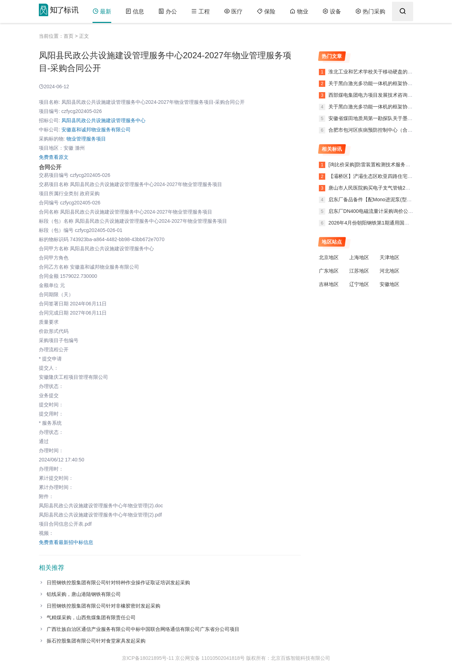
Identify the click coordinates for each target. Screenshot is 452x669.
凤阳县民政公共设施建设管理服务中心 (103, 120)
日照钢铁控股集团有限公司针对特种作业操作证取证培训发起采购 (118, 582)
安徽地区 (389, 284)
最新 (102, 11)
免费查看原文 (54, 157)
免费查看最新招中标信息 (66, 542)
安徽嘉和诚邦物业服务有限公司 (96, 129)
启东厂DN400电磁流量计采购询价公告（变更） (380, 211)
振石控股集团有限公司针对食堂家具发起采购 (96, 641)
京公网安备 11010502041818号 (210, 658)
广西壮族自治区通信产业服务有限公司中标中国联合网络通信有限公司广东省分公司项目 (143, 629)
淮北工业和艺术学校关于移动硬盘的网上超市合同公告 (387, 71)
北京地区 (329, 257)
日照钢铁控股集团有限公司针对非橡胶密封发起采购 (103, 606)
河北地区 (389, 271)
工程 (200, 11)
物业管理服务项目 (86, 139)
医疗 (233, 11)
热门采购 (370, 11)
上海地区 (359, 257)
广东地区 (329, 271)
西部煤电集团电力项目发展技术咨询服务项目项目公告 (387, 95)
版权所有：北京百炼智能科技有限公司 (288, 658)
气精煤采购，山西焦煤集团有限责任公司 (91, 617)
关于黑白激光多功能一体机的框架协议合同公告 (379, 83)
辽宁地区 (359, 284)
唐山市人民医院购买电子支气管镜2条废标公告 (379, 188)
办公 (167, 11)
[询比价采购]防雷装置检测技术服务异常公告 (376, 164)
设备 (331, 11)
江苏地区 (359, 271)
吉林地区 (329, 284)
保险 (266, 11)
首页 (68, 36)
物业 (299, 11)
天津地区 (389, 257)
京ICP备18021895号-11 (148, 658)
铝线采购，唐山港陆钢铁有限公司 (84, 594)
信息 (134, 11)
